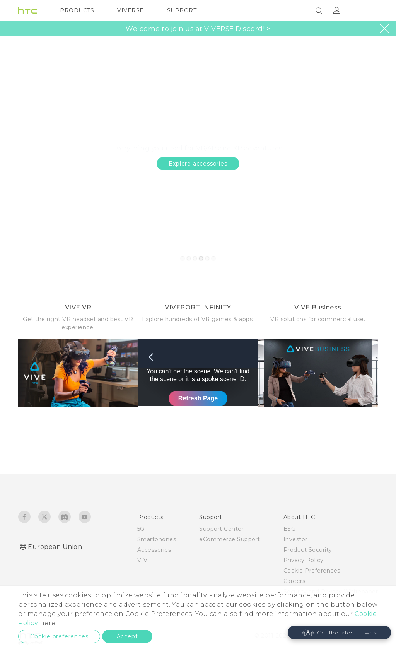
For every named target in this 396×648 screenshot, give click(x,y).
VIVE (144, 560)
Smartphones (156, 539)
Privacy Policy (303, 560)
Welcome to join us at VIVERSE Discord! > (198, 29)
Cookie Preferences (311, 570)
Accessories (154, 549)
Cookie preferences (59, 636)
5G (141, 528)
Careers (294, 581)
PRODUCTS (77, 10)
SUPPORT (182, 10)
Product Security (307, 549)
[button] (339, 632)
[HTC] (27, 10)
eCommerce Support (229, 539)
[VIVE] (367, 10)
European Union (55, 547)
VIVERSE (130, 10)
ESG (289, 528)
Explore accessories (198, 163)
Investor (295, 539)
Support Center (221, 528)
